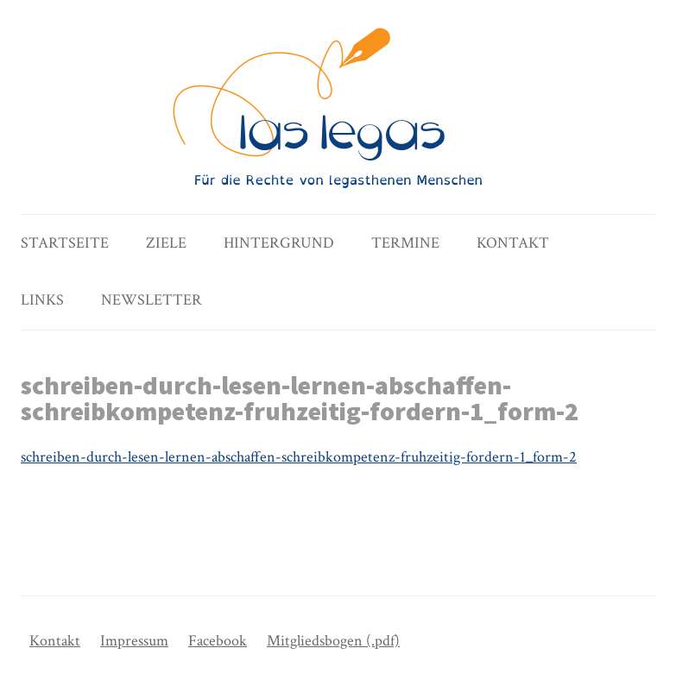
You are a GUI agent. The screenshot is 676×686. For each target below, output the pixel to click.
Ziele (166, 243)
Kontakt (513, 243)
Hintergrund (279, 243)
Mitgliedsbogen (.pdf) (333, 641)
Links (42, 300)
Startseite (65, 243)
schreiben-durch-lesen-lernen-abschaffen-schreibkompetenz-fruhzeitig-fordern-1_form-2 (299, 457)
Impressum (134, 641)
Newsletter (151, 300)
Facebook (217, 641)
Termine (405, 243)
